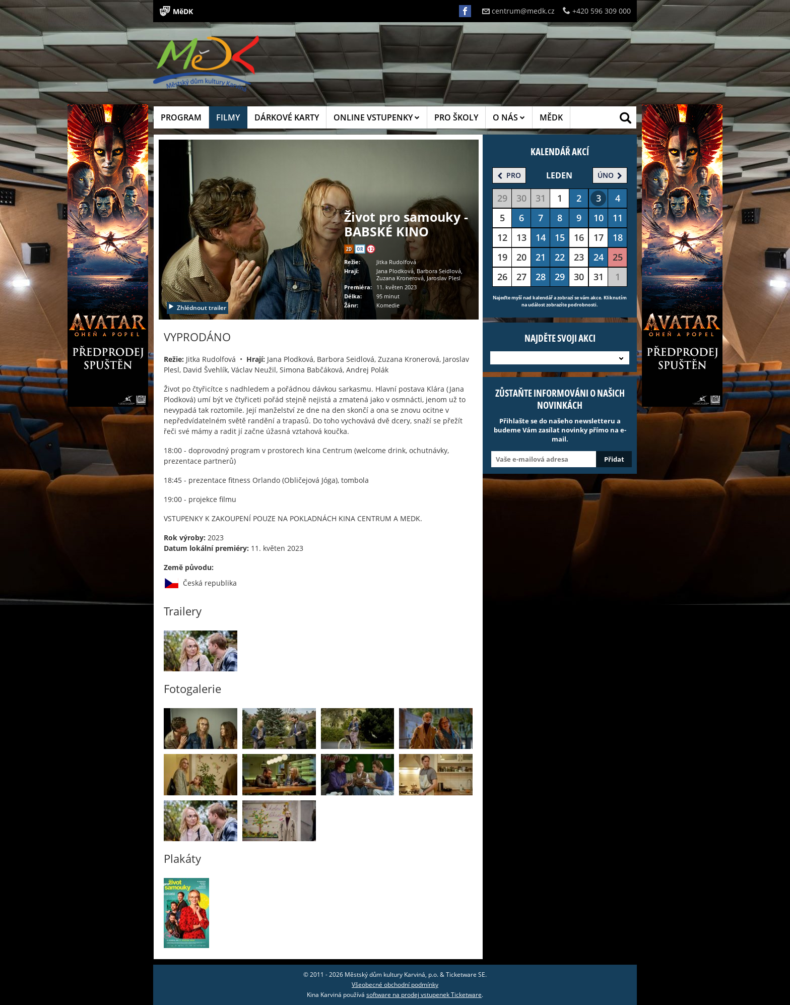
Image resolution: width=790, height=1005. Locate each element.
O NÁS (509, 117)
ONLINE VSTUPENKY (377, 117)
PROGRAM (181, 117)
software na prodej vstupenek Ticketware (424, 994)
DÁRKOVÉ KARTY (286, 117)
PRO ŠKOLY (456, 117)
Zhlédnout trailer (197, 307)
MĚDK (551, 117)
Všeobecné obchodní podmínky (395, 984)
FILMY (228, 117)
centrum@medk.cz (518, 11)
